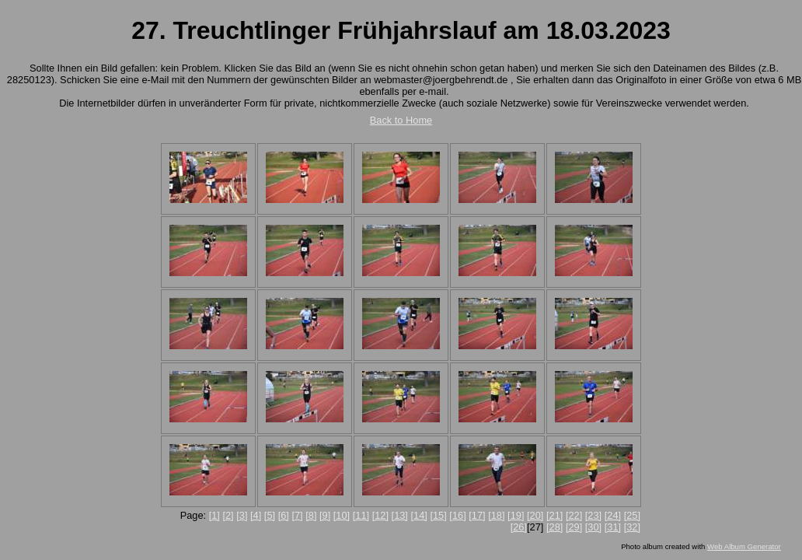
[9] (324, 515)
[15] (438, 515)
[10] (341, 515)
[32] (632, 527)
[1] (214, 515)
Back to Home (401, 120)
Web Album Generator (744, 546)
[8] (310, 515)
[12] (380, 515)
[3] (241, 515)
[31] (613, 527)
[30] (593, 527)
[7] (296, 515)
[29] (574, 527)
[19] (515, 515)
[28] (554, 527)
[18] (496, 515)
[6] (283, 515)
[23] (593, 515)
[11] (361, 515)
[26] (519, 527)
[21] (554, 515)
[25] (632, 515)
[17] (477, 515)
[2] (227, 515)
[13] (400, 515)
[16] (457, 515)
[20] (535, 515)
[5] (269, 515)
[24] (613, 515)
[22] (574, 515)
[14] (419, 515)
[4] (255, 515)
